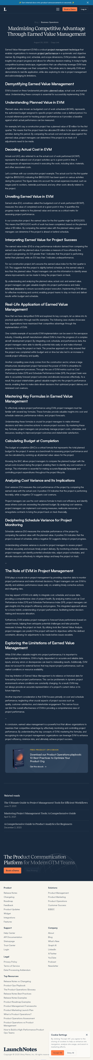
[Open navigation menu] (57, 9)
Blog (36, 22)
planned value (57, 90)
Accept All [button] (57, 1053)
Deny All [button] (70, 1053)
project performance (48, 53)
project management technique (63, 49)
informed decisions (14, 288)
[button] (86, 1034)
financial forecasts (67, 468)
